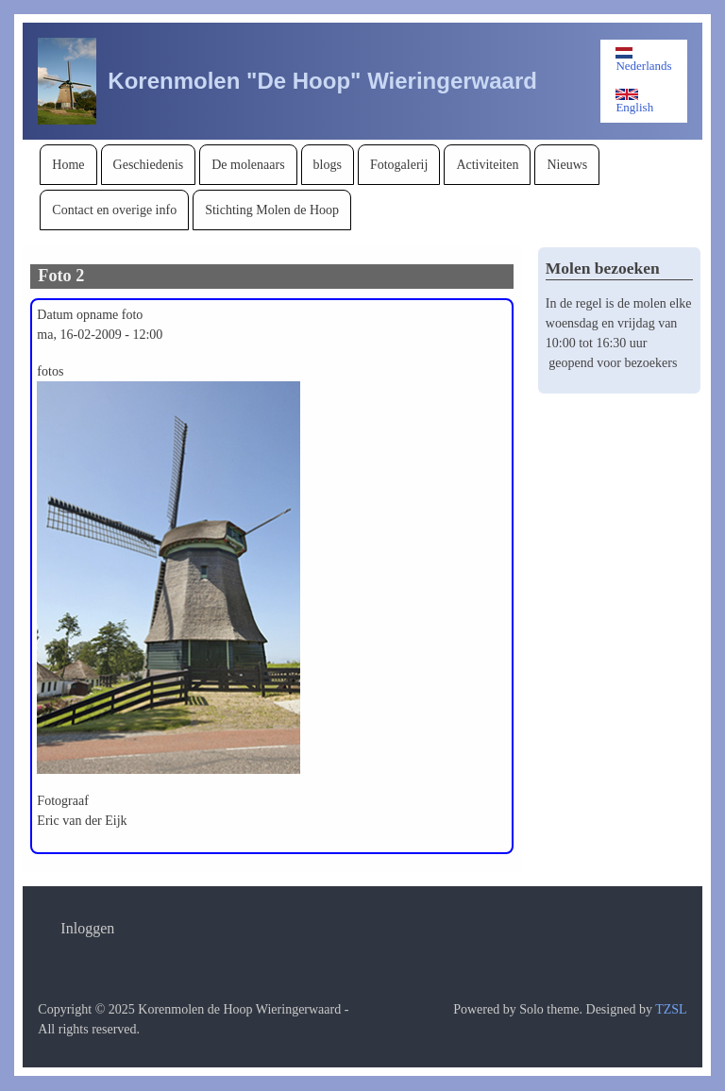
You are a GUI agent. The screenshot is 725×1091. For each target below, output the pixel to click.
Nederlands (643, 60)
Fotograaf (62, 801)
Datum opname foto (90, 315)
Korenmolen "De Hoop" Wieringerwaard (322, 80)
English (634, 101)
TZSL (670, 1009)
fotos (50, 371)
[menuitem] (68, 164)
